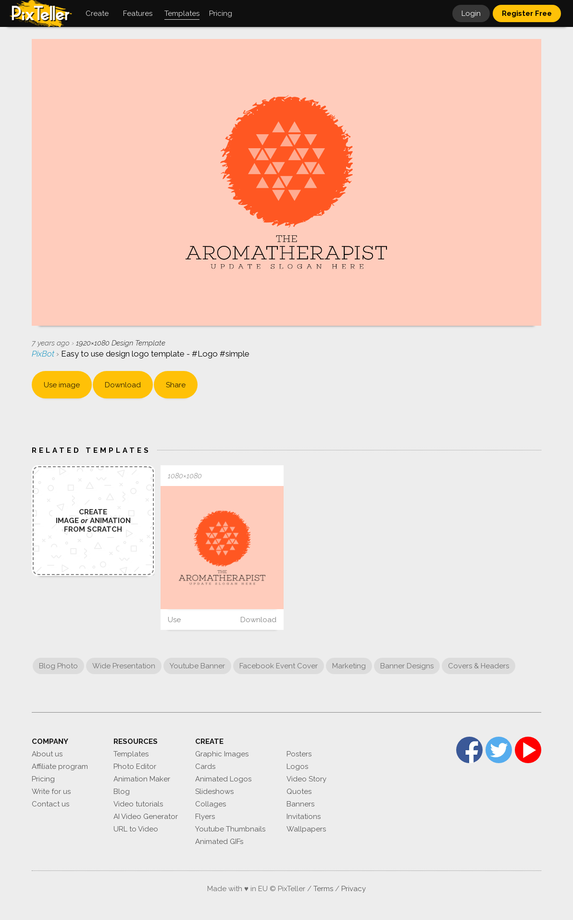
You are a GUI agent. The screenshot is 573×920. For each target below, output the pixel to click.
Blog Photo (58, 666)
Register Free (527, 13)
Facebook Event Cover (278, 666)
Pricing (43, 779)
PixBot (44, 353)
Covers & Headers (478, 666)
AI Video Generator (145, 816)
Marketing (349, 666)
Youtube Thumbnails (230, 829)
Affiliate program (60, 766)
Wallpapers (306, 829)
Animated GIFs (219, 841)
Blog (121, 791)
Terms (323, 888)
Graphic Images (222, 754)
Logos (297, 766)
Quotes (298, 791)
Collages (210, 804)
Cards (205, 766)
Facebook (469, 750)
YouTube (528, 750)
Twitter (499, 750)
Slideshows (214, 791)
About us (47, 754)
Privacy (353, 888)
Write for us (51, 791)
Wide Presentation (123, 666)
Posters (298, 754)
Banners (300, 804)
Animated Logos (223, 779)
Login (471, 13)
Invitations (303, 816)
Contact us (50, 804)
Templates (131, 754)
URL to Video (135, 829)
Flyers (205, 816)
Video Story (306, 779)
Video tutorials (138, 804)
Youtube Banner (197, 666)
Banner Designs (407, 666)
